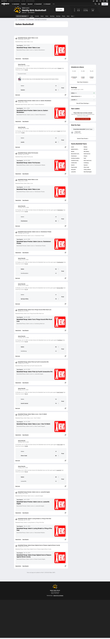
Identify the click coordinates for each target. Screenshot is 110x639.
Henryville (73, 169)
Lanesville (58, 470)
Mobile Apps (31, 619)
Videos (46, 16)
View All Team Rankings (82, 103)
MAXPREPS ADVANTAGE (14, 1)
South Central (60, 392)
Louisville (73, 99)
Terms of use (54, 619)
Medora (85, 147)
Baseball (30, 4)
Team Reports (20, 45)
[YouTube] (96, 1)
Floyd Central (74, 167)
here (91, 129)
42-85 (23, 132)
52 (56, 269)
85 (56, 142)
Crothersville (74, 162)
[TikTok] (93, 1)
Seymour (86, 165)
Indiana (72, 93)
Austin (58, 131)
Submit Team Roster (83, 138)
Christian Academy (75, 158)
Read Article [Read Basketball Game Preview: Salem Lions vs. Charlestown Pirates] (18, 252)
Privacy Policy (46, 619)
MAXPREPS (4, 1)
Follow (60, 9)
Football (23, 4)
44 (56, 351)
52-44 (26, 341)
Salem (20, 85)
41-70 (26, 289)
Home (31, 16)
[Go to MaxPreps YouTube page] (50, 613)
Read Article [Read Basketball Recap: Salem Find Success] (18, 173)
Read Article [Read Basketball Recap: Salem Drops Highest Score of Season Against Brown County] (18, 566)
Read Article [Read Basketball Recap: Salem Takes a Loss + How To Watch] (18, 435)
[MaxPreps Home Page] (16, 19)
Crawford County (74, 160)
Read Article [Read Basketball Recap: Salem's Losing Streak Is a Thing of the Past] (18, 539)
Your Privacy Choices (75, 619)
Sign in (104, 4)
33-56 (26, 211)
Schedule (37, 16)
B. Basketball (38, 4)
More (72, 16)
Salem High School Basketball (41, 19)
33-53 (26, 69)
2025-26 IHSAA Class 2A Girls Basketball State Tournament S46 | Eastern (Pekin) (38, 79)
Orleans (85, 156)
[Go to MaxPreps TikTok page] (45, 613)
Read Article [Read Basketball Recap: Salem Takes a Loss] (18, 58)
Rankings (58, 16)
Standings (52, 16)
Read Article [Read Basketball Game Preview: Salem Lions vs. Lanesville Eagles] (18, 512)
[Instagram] (100, 1)
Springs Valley (60, 288)
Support (85, 619)
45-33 (26, 471)
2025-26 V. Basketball (22, 16)
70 (56, 299)
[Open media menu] (99, 4)
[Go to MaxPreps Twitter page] (60, 613)
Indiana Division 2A (75, 96)
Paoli (85, 158)
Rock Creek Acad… (88, 160)
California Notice (64, 619)
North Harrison (87, 153)
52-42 (26, 263)
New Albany (86, 151)
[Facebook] (107, 1)
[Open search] (95, 4)
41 (56, 294)
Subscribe (38, 619)
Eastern (59, 68)
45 (56, 477)
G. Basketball (15, 4)
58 (56, 399)
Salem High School (55, 587)
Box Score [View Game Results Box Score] (18, 95)
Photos (63, 16)
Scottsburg (60, 340)
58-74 (26, 394)
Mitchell (85, 149)
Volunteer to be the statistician (83, 119)
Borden (72, 151)
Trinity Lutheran (87, 169)
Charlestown (60, 210)
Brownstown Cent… (75, 153)
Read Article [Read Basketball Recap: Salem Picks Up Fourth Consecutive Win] (18, 382)
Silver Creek (60, 444)
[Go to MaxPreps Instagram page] (55, 613)
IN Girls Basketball (29, 19)
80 (56, 455)
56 (56, 221)
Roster (42, 16)
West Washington (88, 171)
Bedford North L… (75, 149)
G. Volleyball (47, 4)
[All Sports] (53, 4)
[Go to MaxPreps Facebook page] (65, 613)
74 (56, 403)
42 (56, 138)
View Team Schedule (83, 82)
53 (56, 90)
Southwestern (60, 262)
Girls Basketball (22, 19)
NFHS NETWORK (30, 1)
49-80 (26, 446)
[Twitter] (103, 1)
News (68, 16)
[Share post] (65, 58)
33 (56, 85)
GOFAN (23, 1)
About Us (24, 619)
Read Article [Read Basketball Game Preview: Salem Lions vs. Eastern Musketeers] (18, 121)
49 (56, 451)
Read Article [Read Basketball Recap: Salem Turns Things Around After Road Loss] (18, 330)
